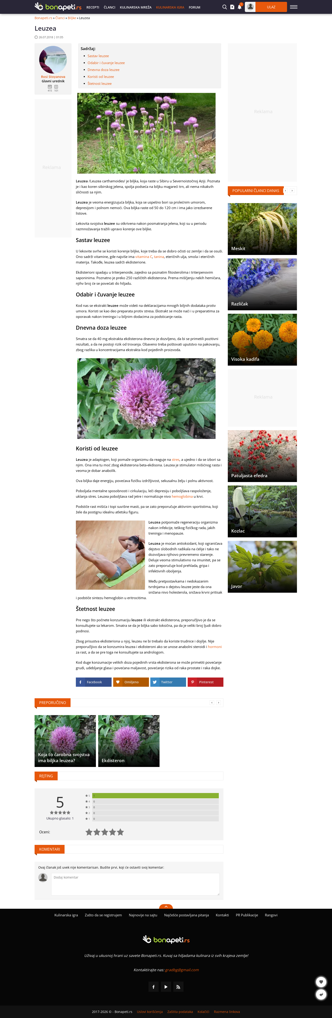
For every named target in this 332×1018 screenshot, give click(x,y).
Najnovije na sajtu (143, 915)
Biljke (72, 18)
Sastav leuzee (98, 55)
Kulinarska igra (170, 7)
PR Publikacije (247, 915)
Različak (239, 304)
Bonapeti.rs (43, 18)
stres (175, 459)
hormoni (215, 646)
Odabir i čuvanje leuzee (106, 62)
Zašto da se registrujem (103, 915)
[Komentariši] (135, 884)
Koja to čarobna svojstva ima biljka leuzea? (64, 758)
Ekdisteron (113, 761)
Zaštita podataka (180, 1011)
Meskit (238, 249)
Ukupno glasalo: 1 (60, 818)
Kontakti (222, 915)
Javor (236, 586)
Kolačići (203, 1011)
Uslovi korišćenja (150, 1011)
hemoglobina (182, 496)
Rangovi (271, 915)
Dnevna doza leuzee (103, 69)
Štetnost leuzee (100, 83)
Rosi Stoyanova (53, 76)
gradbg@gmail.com (182, 969)
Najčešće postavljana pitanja (186, 915)
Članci (109, 7)
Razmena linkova (227, 1011)
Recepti (92, 7)
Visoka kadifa (245, 359)
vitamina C (143, 256)
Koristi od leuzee (101, 76)
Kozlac (238, 531)
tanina (159, 256)
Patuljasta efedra (249, 476)
